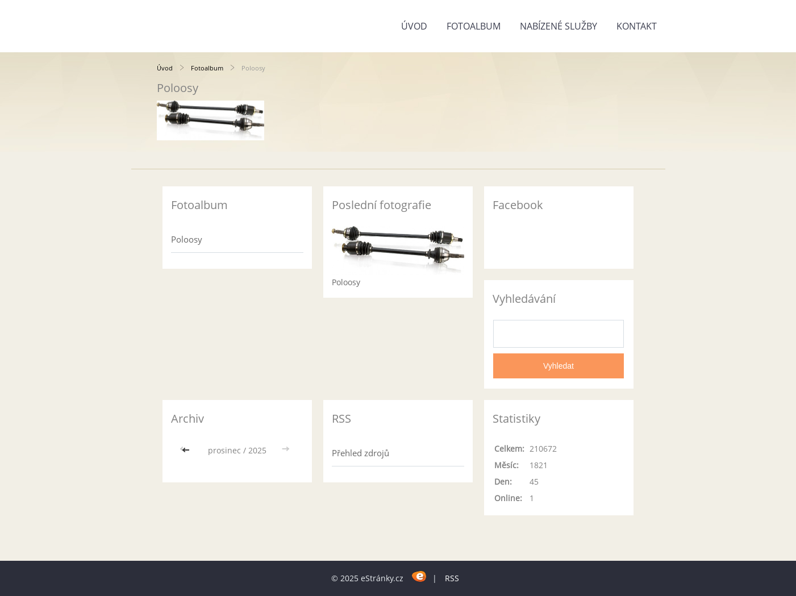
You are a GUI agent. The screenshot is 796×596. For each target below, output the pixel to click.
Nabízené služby (558, 26)
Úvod (414, 26)
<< (186, 450)
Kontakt (636, 26)
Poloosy (186, 239)
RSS (452, 578)
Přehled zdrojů (360, 453)
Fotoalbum (474, 26)
